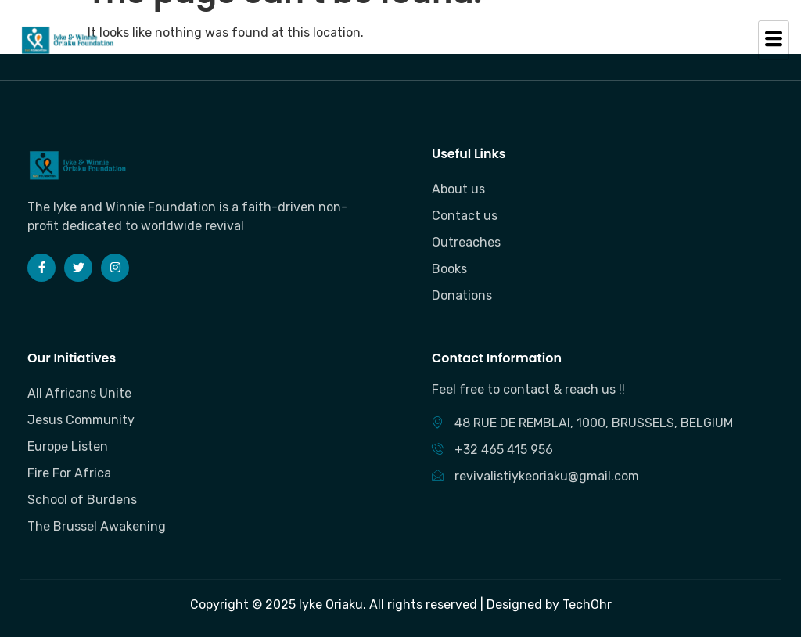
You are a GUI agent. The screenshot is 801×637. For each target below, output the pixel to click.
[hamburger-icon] (773, 40)
